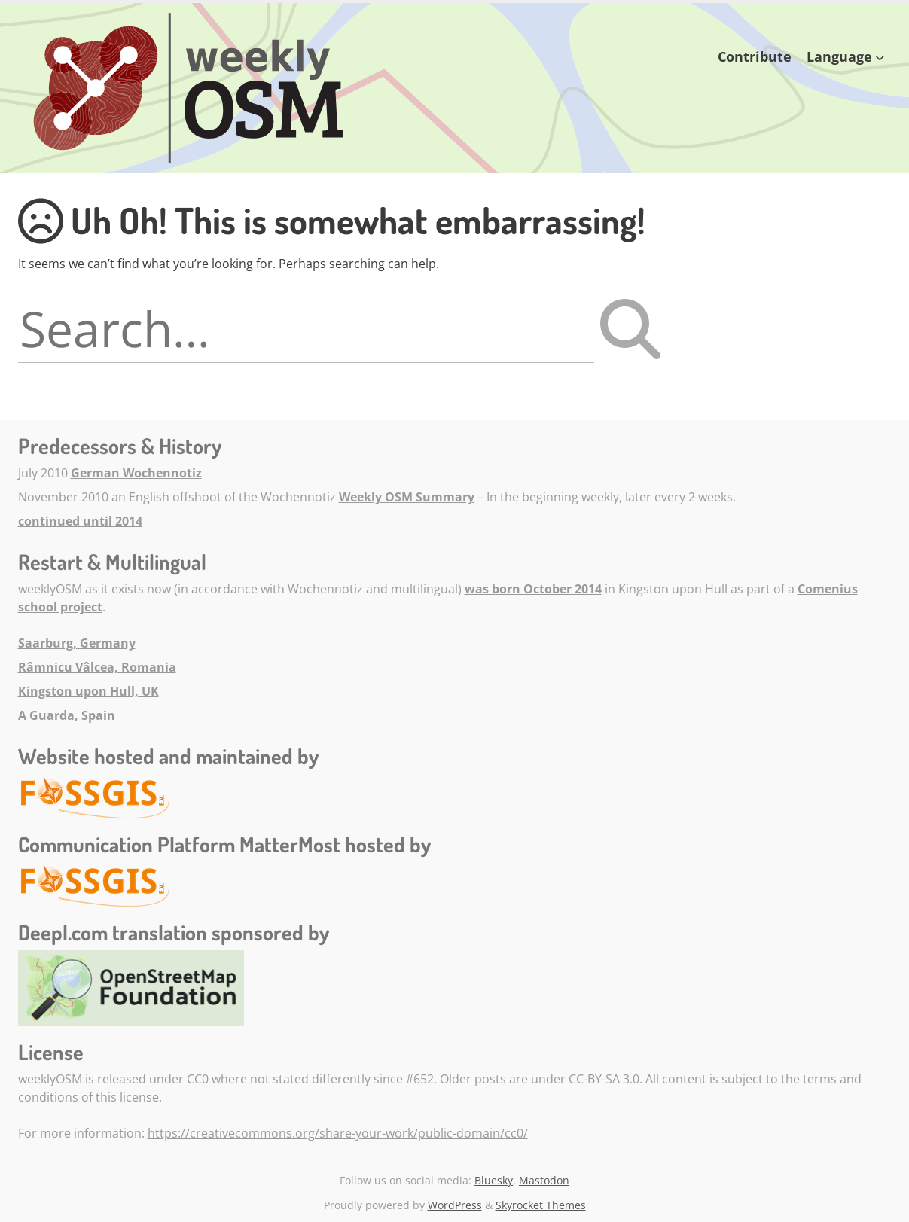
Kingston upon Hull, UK (88, 691)
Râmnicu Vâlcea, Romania (97, 667)
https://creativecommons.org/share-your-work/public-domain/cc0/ (338, 1133)
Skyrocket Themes (541, 1205)
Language (839, 56)
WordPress (455, 1205)
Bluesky (493, 1180)
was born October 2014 (533, 589)
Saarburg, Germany (77, 643)
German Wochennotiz (136, 473)
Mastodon (544, 1180)
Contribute (755, 56)
